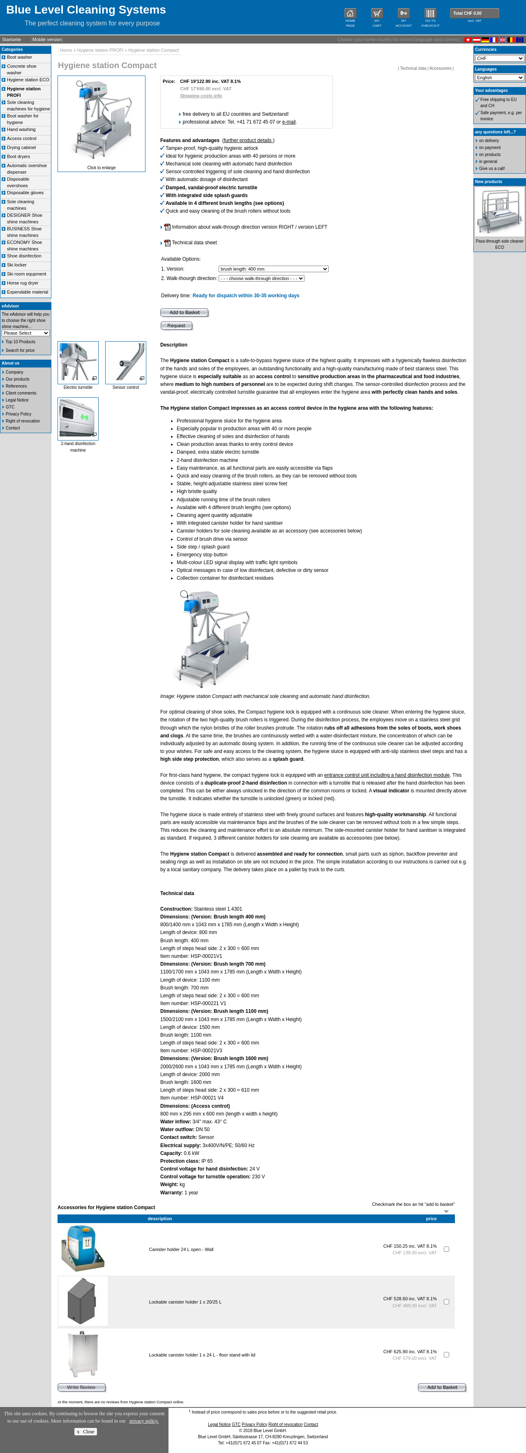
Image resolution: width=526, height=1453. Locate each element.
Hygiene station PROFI (100, 50)
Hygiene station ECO (28, 79)
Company (14, 372)
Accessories (440, 68)
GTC (10, 407)
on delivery (489, 140)
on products (490, 154)
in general (488, 161)
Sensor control (126, 387)
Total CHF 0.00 (467, 13)
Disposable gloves (25, 192)
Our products (18, 379)
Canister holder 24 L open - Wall (181, 1249)
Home (66, 50)
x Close (85, 1432)
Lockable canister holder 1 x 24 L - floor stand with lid (202, 1354)
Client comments (21, 393)
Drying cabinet (21, 147)
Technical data (413, 68)
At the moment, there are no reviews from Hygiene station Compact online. (121, 1402)
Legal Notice (17, 400)
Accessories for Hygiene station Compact (106, 1207)
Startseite (11, 39)
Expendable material (27, 291)
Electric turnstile (78, 387)
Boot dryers (18, 156)
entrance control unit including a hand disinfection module (387, 775)
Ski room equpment (26, 273)
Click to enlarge (102, 167)
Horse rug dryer (22, 282)
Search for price (20, 350)
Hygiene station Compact (154, 50)
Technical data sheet (190, 243)
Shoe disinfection (24, 255)
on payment (490, 147)
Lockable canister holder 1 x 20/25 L (185, 1301)
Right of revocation (23, 421)
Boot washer (19, 57)
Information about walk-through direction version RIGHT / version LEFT (245, 227)
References (16, 386)
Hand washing (21, 129)
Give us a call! (492, 168)
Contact (13, 428)
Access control (22, 138)
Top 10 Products (20, 342)
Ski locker (17, 264)
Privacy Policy (18, 414)
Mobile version (47, 39)
